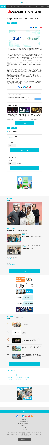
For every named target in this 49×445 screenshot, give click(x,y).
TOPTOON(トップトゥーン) (32, 374)
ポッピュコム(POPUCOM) (18, 377)
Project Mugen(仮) (26, 377)
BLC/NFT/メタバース (11, 15)
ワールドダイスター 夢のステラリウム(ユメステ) (15, 382)
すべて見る (24, 123)
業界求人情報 (20, 6)
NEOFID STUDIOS (27, 382)
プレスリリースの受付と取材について (24, 423)
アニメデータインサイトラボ (22, 374)
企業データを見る (24, 150)
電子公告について (24, 425)
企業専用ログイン (24, 439)
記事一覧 (3, 6)
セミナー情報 (28, 6)
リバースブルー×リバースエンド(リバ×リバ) (15, 379)
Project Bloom (26, 379)
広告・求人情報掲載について (24, 421)
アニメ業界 (42, 6)
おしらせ (24, 427)
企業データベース (11, 6)
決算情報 (35, 6)
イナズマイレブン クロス (12, 374)
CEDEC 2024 (10, 377)
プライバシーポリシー (24, 429)
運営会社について (24, 419)
